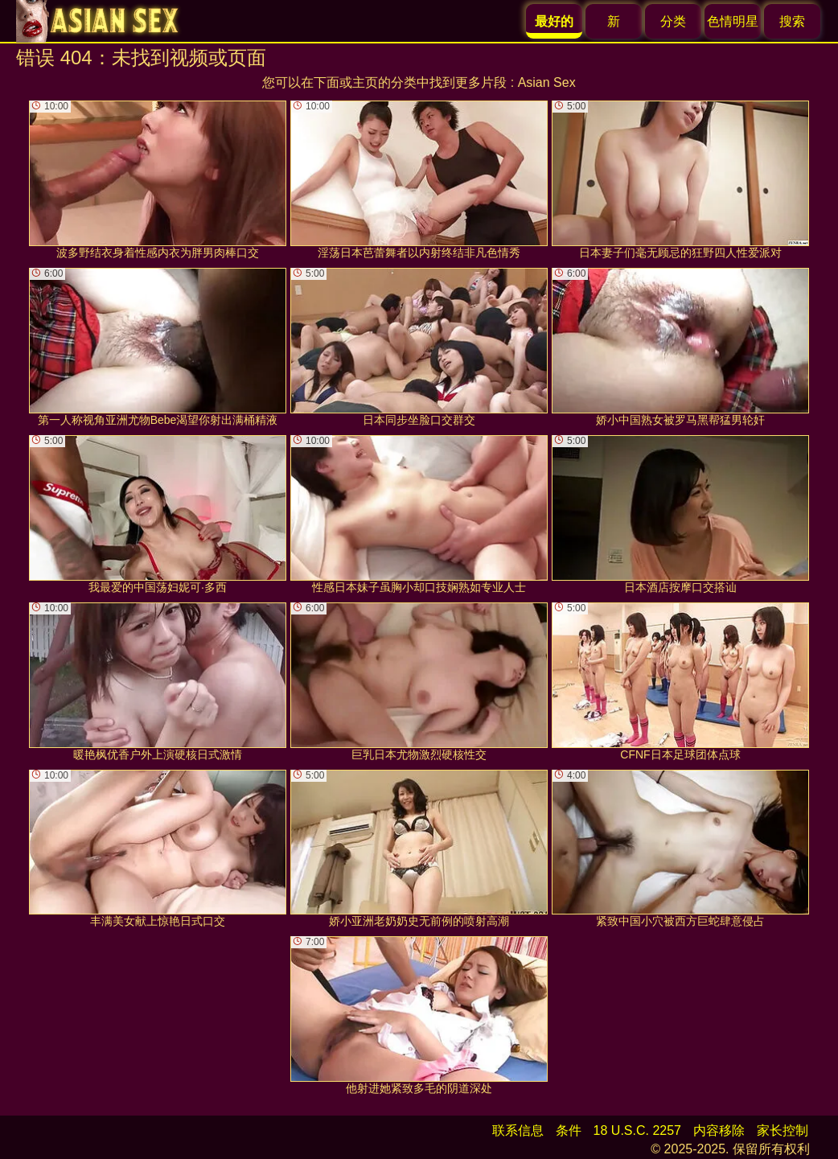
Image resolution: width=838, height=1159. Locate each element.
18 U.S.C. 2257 (637, 1130)
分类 (673, 21)
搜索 (792, 21)
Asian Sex (547, 82)
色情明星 (732, 21)
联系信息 (518, 1130)
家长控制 (782, 1130)
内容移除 (719, 1130)
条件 (568, 1130)
